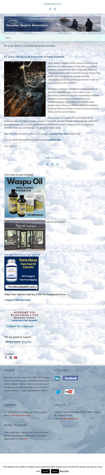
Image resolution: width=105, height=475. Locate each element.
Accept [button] (45, 471)
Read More (64, 471)
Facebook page (54, 139)
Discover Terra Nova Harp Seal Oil (22, 254)
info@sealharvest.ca (52, 4)
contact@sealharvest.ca (20, 415)
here (26, 438)
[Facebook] (5, 357)
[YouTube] (15, 357)
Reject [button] (55, 471)
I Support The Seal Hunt (17, 300)
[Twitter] (10, 357)
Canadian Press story (59, 133)
